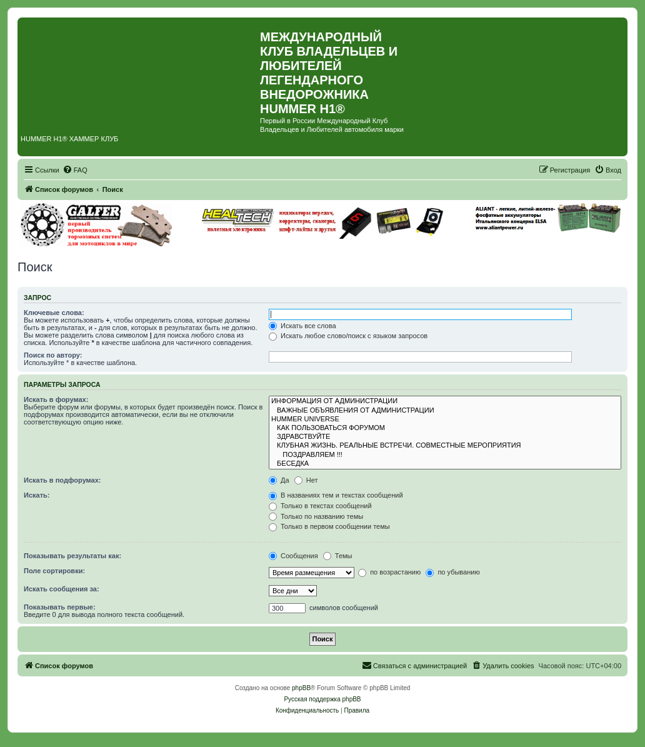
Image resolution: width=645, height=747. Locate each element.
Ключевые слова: (54, 312)
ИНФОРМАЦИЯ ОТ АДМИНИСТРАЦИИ (445, 401)
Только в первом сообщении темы (329, 526)
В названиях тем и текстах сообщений (336, 495)
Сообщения (293, 555)
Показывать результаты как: (72, 555)
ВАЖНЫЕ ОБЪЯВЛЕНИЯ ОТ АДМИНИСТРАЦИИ (445, 410)
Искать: (36, 495)
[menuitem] (75, 170)
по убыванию (452, 572)
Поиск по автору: (53, 355)
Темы (337, 555)
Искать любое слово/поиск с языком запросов (348, 335)
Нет (306, 480)
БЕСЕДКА (445, 463)
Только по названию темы (316, 516)
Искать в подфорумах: (62, 480)
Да (279, 480)
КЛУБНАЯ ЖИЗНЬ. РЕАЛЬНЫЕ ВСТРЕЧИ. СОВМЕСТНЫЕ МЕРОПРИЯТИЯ (445, 445)
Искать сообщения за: (61, 589)
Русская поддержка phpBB (322, 699)
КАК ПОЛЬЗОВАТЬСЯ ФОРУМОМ (445, 428)
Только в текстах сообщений (320, 505)
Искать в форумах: (56, 399)
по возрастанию (389, 572)
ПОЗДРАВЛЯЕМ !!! (445, 455)
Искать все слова (302, 325)
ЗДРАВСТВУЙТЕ (445, 437)
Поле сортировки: (54, 570)
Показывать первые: (60, 607)
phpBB (301, 687)
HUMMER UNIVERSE (445, 419)
